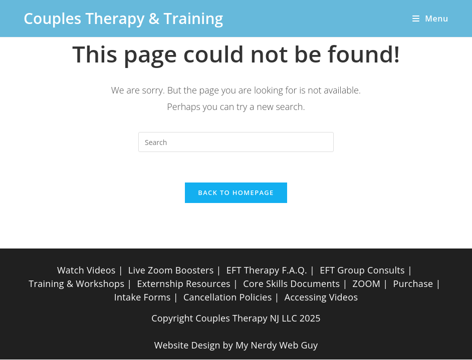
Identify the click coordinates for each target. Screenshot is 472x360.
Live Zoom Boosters (171, 270)
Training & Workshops (76, 284)
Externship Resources (183, 284)
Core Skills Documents (291, 284)
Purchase (413, 284)
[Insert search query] (236, 142)
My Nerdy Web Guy (276, 345)
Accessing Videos (321, 297)
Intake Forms (142, 297)
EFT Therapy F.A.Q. (266, 270)
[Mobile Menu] (426, 18)
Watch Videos (86, 270)
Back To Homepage (236, 192)
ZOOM (367, 284)
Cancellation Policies (227, 297)
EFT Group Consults (362, 270)
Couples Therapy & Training (123, 18)
